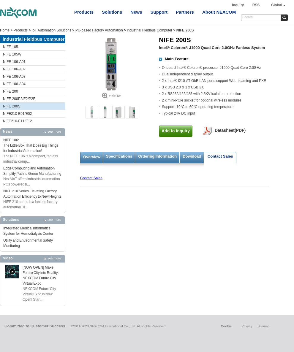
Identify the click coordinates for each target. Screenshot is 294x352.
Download (192, 156)
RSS (256, 5)
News (136, 12)
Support (159, 12)
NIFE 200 (10, 91)
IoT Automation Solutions (51, 30)
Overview (91, 157)
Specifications (119, 156)
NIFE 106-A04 (14, 84)
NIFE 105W (12, 54)
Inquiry (238, 5)
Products (84, 12)
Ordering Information (157, 156)
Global (276, 5)
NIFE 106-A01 (14, 62)
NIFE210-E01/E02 (17, 114)
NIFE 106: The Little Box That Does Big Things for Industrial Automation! (31, 145)
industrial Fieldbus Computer (149, 30)
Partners (185, 12)
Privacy (246, 326)
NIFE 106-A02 (14, 69)
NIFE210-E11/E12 (17, 121)
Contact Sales (220, 156)
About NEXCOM (219, 12)
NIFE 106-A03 (14, 76)
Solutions (112, 12)
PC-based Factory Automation (99, 30)
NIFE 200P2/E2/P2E (19, 99)
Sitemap (263, 326)
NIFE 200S (11, 106)
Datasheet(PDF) (230, 130)
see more (54, 131)
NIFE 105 (10, 47)
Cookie (226, 326)
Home (5, 30)
